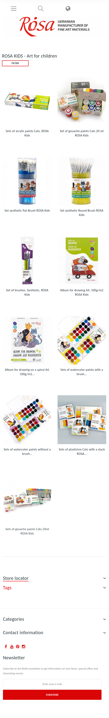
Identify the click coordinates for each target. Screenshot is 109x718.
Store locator (16, 578)
